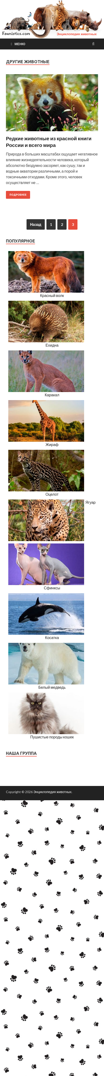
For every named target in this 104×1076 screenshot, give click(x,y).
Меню (19, 44)
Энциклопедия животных (52, 792)
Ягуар (90, 502)
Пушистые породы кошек (52, 737)
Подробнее (18, 194)
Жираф (52, 444)
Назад (35, 224)
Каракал (52, 395)
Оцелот (52, 494)
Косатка (52, 637)
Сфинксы (52, 588)
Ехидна (52, 345)
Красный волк (52, 295)
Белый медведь (52, 687)
